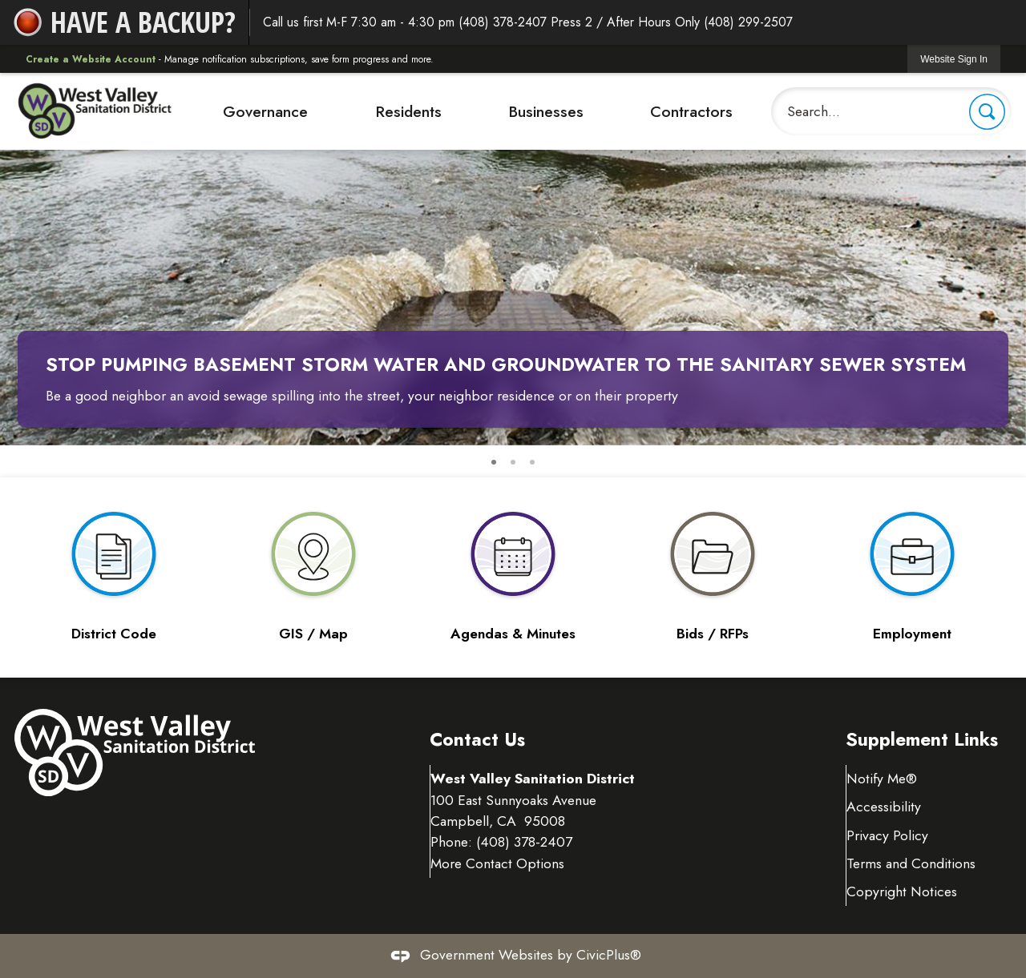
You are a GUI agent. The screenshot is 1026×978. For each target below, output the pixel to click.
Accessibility (884, 806)
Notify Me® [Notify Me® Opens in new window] (882, 778)
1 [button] (493, 462)
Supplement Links (922, 739)
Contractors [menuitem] (691, 111)
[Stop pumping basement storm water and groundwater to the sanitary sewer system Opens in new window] (513, 259)
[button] (987, 112)
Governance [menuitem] (265, 111)
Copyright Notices (902, 891)
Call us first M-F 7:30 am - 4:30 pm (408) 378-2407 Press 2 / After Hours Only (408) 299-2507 (528, 22)
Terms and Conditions (911, 863)
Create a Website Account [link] (91, 59)
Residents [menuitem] (408, 111)
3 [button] (532, 462)
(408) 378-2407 (525, 863)
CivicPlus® (608, 954)
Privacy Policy (888, 835)
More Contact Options (498, 884)
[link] (953, 59)
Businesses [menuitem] (546, 111)
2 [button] (513, 462)
